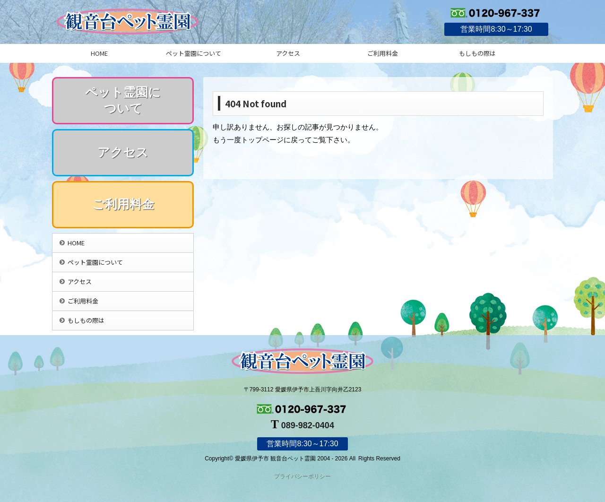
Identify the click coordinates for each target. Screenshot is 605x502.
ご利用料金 (382, 53)
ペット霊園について (193, 53)
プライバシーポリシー (302, 476)
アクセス (288, 53)
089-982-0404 (307, 425)
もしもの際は (477, 53)
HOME (99, 53)
